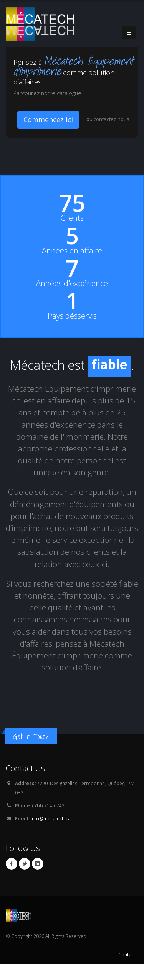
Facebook (11, 864)
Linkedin (37, 864)
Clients (72, 218)
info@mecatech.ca (51, 818)
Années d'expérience (72, 283)
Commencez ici (48, 119)
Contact (126, 954)
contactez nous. (112, 119)
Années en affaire (72, 251)
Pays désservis (72, 316)
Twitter (24, 864)
